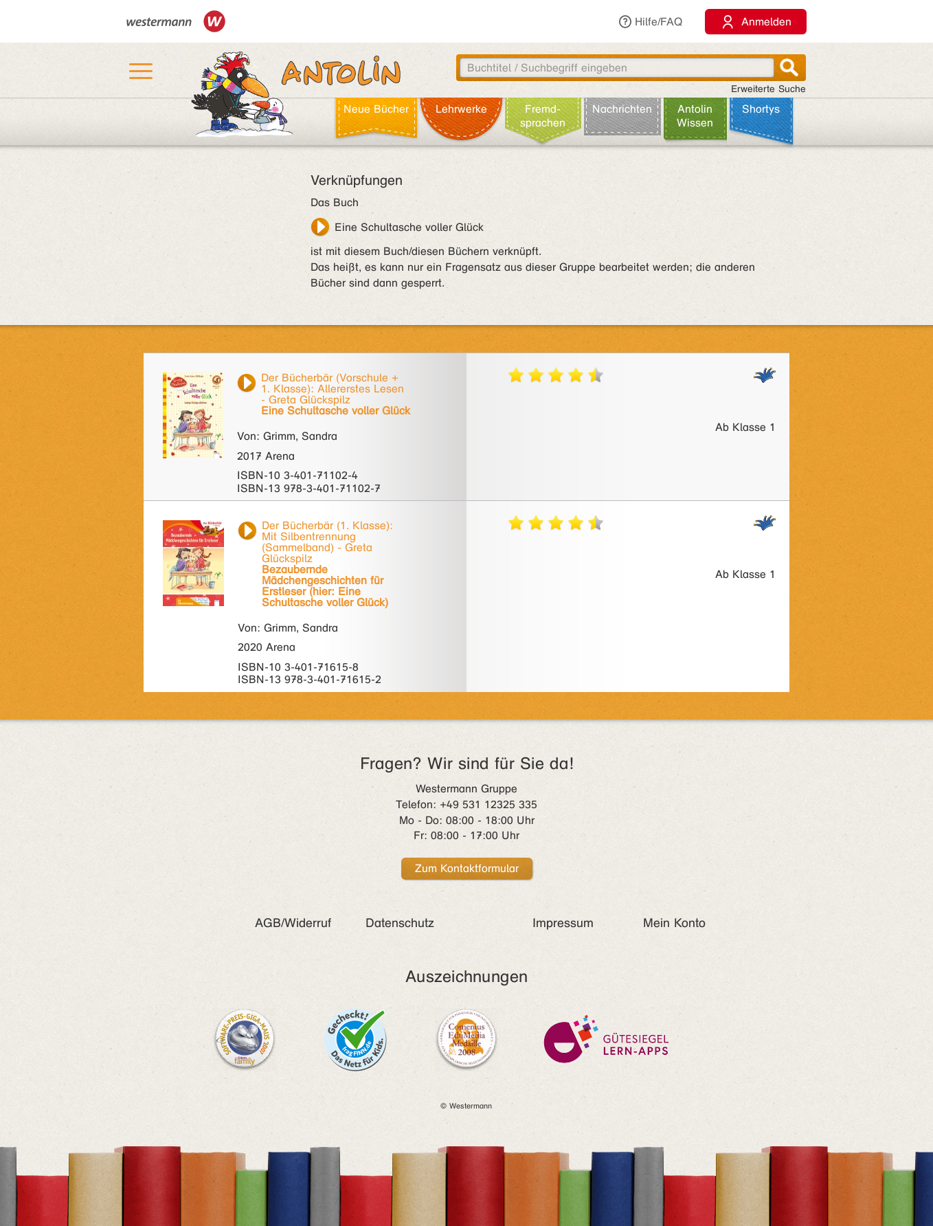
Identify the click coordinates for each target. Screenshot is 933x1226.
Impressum (563, 922)
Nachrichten (622, 108)
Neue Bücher (376, 108)
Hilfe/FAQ (650, 21)
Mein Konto (674, 922)
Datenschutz (400, 922)
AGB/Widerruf (293, 922)
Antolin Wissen (695, 115)
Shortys (761, 108)
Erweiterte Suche (768, 89)
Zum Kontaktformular (467, 868)
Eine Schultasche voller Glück (409, 227)
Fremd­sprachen (542, 115)
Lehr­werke (461, 108)
